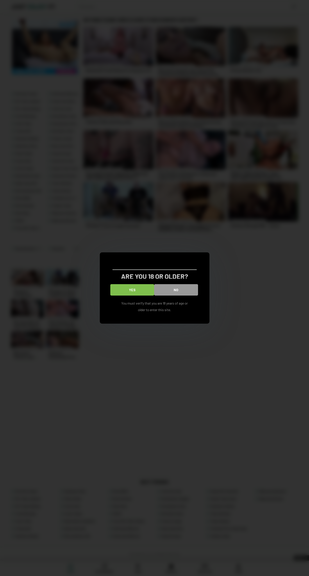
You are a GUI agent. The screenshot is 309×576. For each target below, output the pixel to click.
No (176, 290)
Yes (132, 290)
